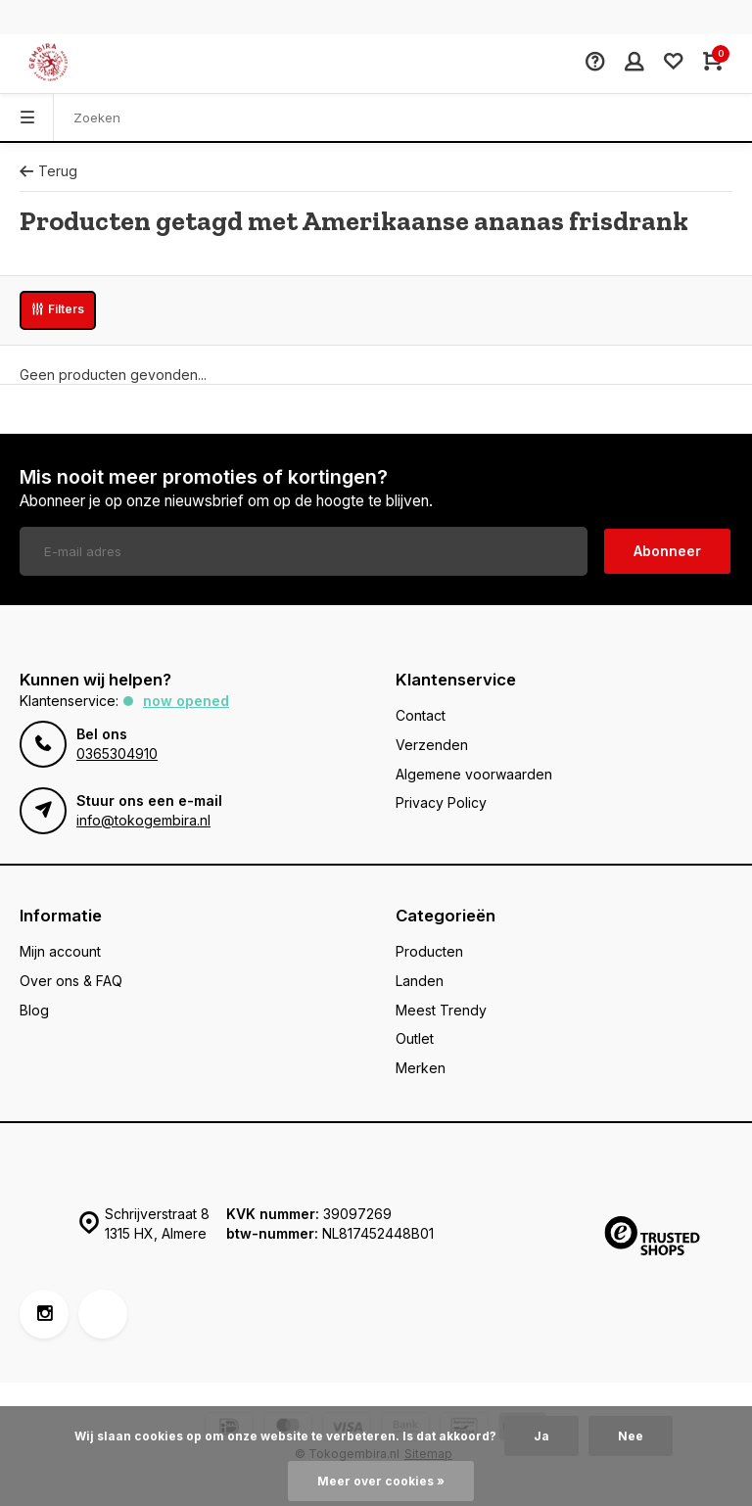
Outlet (415, 1038)
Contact (421, 715)
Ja (541, 1436)
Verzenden (432, 744)
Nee (630, 1436)
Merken (421, 1067)
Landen (420, 980)
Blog (34, 1010)
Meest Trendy (441, 1010)
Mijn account (60, 951)
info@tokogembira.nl (143, 820)
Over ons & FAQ (71, 980)
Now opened (186, 700)
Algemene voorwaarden (474, 774)
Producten (429, 951)
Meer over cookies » (381, 1481)
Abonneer (667, 550)
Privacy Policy (441, 802)
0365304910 (117, 753)
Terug (48, 171)
